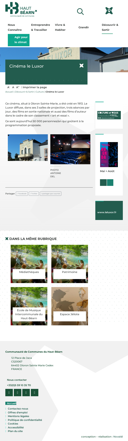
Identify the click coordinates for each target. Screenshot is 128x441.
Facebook (21, 194)
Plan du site (15, 431)
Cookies (13, 423)
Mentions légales (18, 416)
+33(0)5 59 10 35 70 (18, 385)
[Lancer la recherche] (80, 11)
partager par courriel (50, 194)
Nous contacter (16, 379)
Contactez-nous (18, 408)
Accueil (11, 403)
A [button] (8, 87)
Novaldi (118, 436)
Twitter (34, 194)
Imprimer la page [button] (34, 87)
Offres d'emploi (18, 412)
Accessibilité (16, 427)
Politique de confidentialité (25, 420)
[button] (28, 147)
